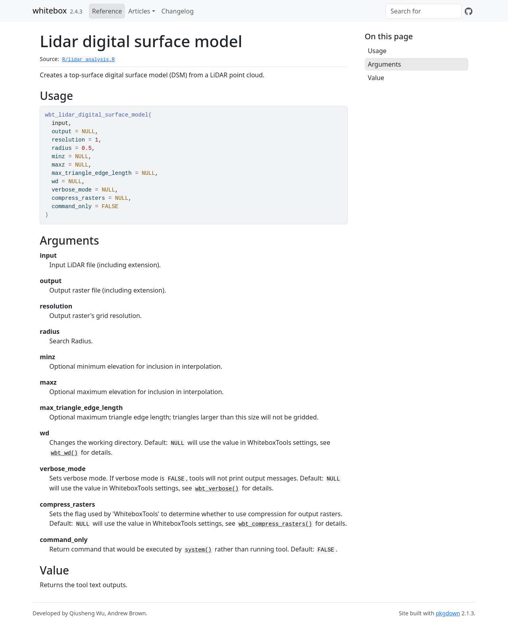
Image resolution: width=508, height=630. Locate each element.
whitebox (50, 10)
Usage (377, 50)
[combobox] (423, 11)
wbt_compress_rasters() (275, 524)
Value (376, 77)
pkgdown (448, 613)
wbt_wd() (64, 453)
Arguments (384, 64)
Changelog (178, 11)
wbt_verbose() (217, 489)
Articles (139, 11)
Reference (107, 11)
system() (198, 550)
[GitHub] (468, 11)
